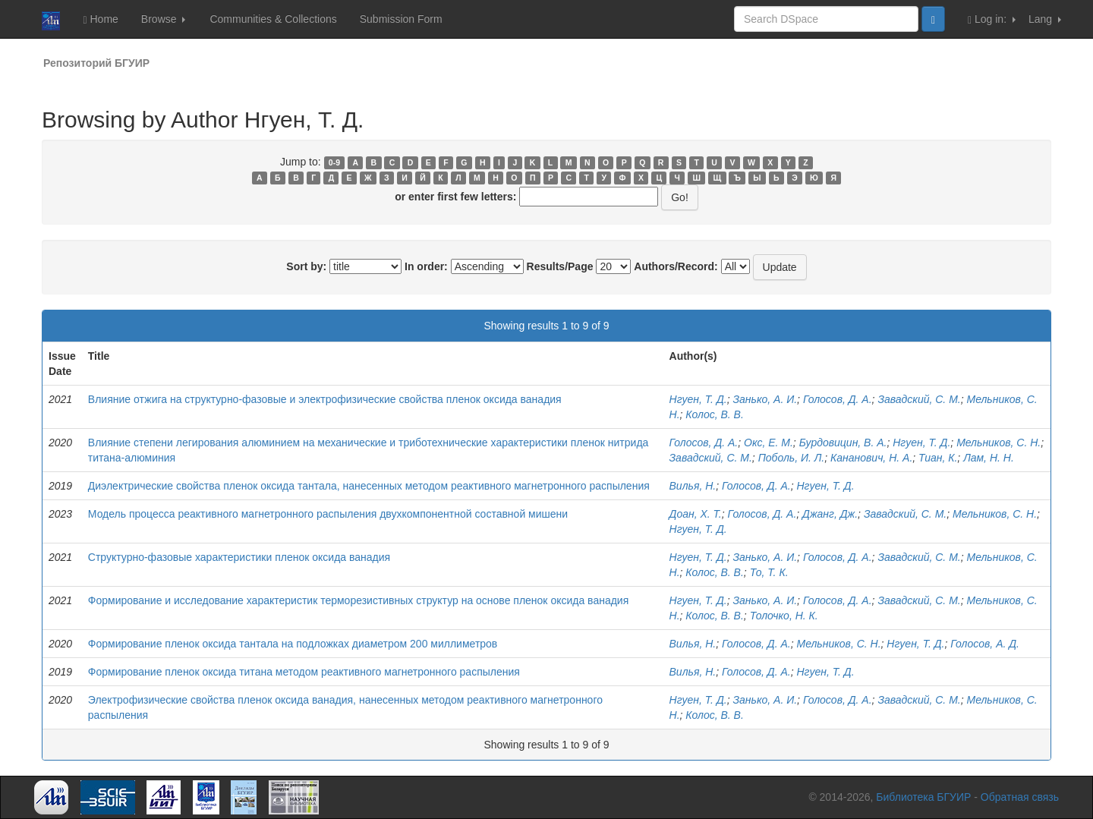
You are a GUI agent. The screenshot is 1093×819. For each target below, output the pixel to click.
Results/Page (560, 266)
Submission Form (401, 19)
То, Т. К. (769, 572)
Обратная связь (1020, 797)
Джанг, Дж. (830, 514)
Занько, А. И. (764, 399)
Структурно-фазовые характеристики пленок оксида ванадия (239, 557)
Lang (1044, 19)
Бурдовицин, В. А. (843, 442)
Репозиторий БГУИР (96, 63)
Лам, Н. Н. (988, 458)
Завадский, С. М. (918, 399)
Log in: (992, 19)
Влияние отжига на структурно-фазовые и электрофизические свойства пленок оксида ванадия (325, 399)
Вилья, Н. (693, 486)
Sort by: (306, 266)
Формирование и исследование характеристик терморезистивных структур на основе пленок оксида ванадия (358, 600)
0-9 (334, 162)
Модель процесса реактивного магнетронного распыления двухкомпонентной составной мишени (328, 514)
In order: (426, 266)
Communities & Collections (272, 19)
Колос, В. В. (714, 414)
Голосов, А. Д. (984, 644)
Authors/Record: (675, 266)
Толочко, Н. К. (784, 616)
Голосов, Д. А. (837, 399)
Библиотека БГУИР (923, 797)
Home (100, 19)
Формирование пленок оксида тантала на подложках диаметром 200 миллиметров (293, 644)
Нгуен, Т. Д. (698, 399)
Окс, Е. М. (768, 442)
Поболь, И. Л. (791, 458)
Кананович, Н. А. (871, 458)
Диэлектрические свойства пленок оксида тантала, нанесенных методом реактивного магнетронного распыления (369, 486)
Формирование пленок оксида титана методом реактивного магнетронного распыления (304, 672)
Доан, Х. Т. (695, 514)
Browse (163, 19)
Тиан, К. (937, 458)
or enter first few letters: (455, 197)
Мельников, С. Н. (998, 442)
